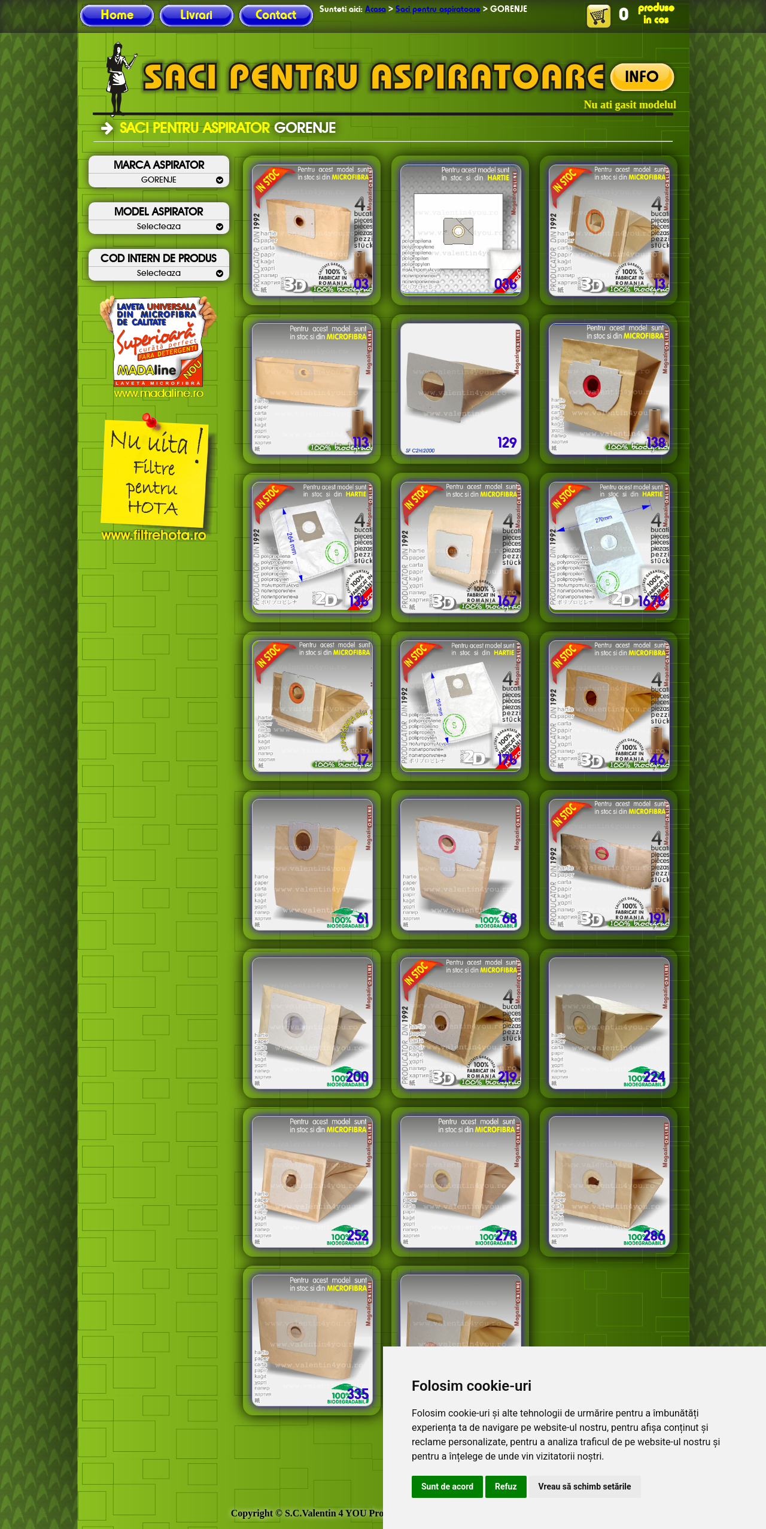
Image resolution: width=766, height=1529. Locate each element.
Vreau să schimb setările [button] (585, 1486)
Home (117, 15)
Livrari (196, 15)
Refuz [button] (506, 1486)
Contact (276, 15)
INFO (642, 77)
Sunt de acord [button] (447, 1486)
